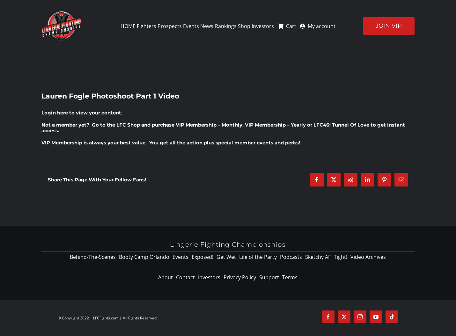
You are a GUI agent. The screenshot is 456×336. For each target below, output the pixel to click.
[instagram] (360, 316)
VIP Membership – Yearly (275, 125)
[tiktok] (392, 316)
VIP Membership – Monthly (209, 125)
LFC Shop (128, 125)
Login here (54, 113)
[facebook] (328, 316)
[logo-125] (61, 12)
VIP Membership (61, 143)
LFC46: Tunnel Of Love (341, 125)
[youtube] (376, 316)
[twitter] (344, 316)
